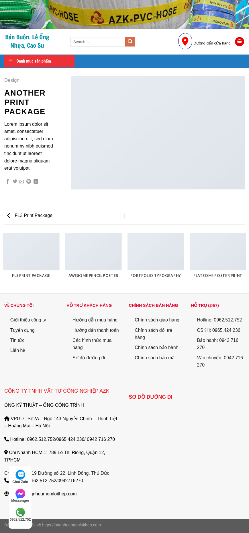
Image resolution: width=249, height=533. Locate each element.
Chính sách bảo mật (155, 357)
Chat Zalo (20, 477)
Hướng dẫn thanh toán (95, 330)
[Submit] (130, 41)
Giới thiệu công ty (28, 319)
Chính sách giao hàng (157, 319)
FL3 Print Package (29, 215)
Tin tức (17, 340)
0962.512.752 (20, 514)
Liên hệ (18, 350)
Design (11, 80)
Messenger (20, 496)
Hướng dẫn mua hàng (94, 319)
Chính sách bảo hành (156, 347)
